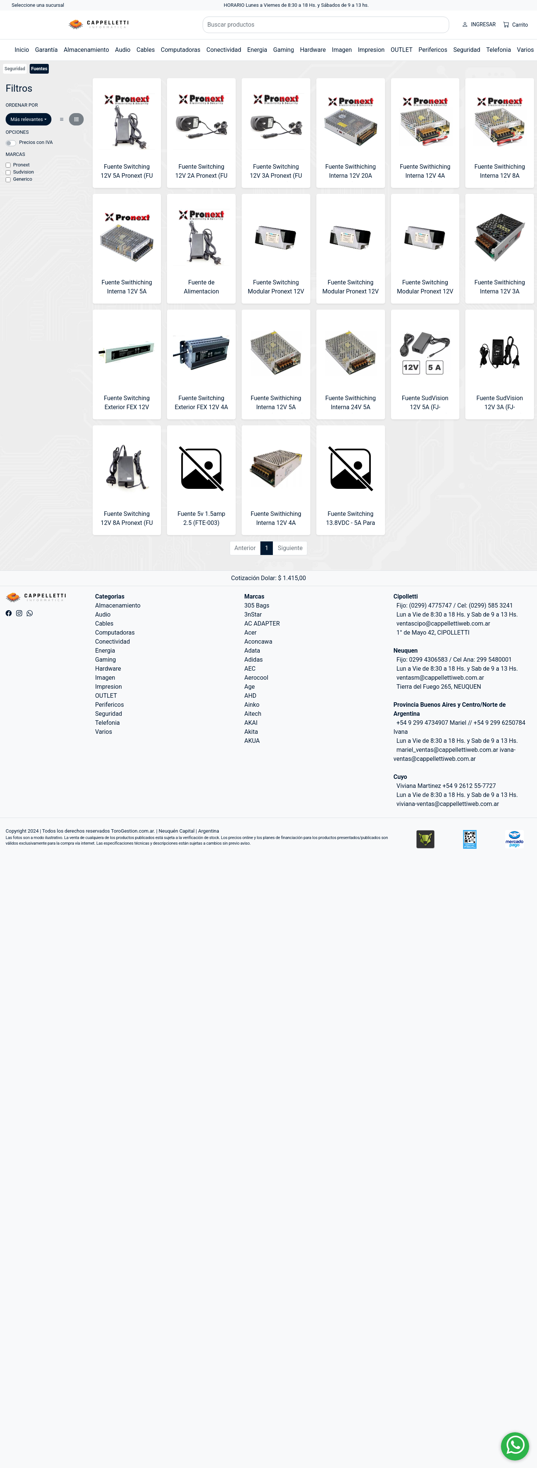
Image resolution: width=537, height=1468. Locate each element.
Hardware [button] (313, 49)
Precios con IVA (36, 142)
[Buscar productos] (326, 25)
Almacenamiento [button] (86, 49)
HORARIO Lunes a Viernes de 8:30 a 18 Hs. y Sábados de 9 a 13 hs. (296, 5)
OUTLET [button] (401, 49)
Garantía (46, 49)
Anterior (245, 548)
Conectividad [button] (223, 49)
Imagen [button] (342, 49)
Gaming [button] (283, 49)
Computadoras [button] (180, 49)
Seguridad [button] (466, 49)
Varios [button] (525, 49)
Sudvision (23, 172)
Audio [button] (123, 49)
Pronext (21, 165)
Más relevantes (27, 119)
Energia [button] (257, 49)
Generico (22, 179)
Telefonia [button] (498, 49)
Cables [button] (146, 49)
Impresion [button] (371, 49)
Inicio (22, 49)
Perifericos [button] (432, 49)
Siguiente (290, 548)
